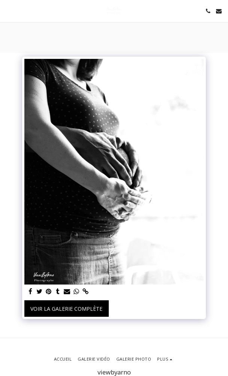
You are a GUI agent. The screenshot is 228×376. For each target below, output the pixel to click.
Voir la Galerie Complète (66, 308)
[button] (8, 10)
